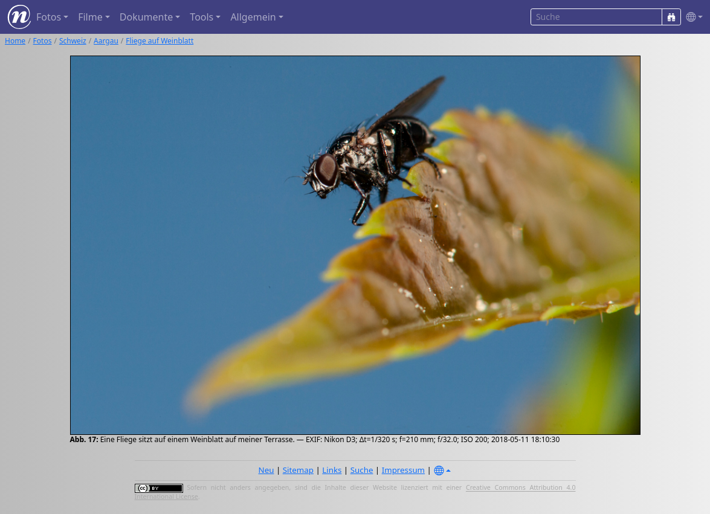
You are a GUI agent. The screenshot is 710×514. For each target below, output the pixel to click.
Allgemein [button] (253, 17)
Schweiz (72, 41)
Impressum (403, 469)
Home (15, 41)
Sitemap (298, 469)
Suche (361, 469)
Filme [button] (90, 17)
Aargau (106, 41)
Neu (266, 469)
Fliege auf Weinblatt (159, 41)
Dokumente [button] (146, 17)
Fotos (42, 41)
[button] (692, 17)
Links (331, 469)
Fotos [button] (48, 17)
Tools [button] (201, 17)
